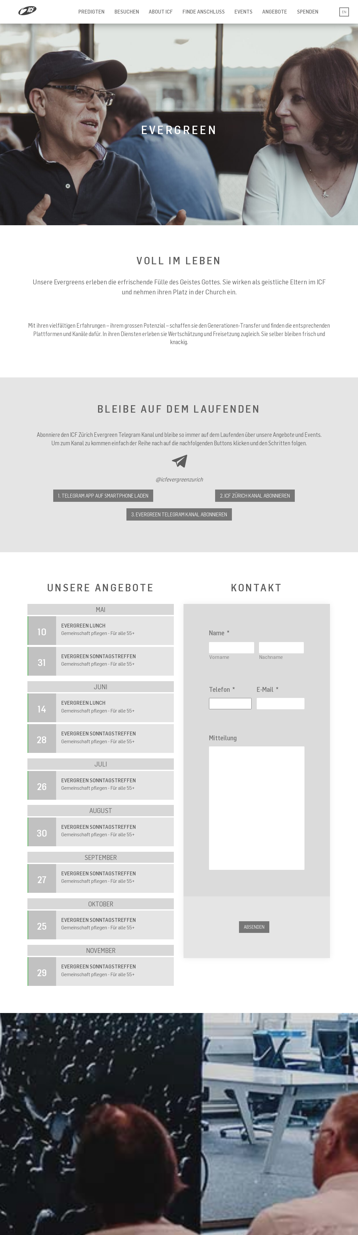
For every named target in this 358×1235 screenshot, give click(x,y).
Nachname (271, 657)
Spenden (307, 11)
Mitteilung (223, 738)
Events (243, 11)
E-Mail (267, 689)
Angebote (274, 11)
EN (344, 11)
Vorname (219, 657)
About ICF (161, 11)
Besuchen (126, 11)
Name (219, 633)
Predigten (91, 11)
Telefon (222, 689)
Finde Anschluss (204, 11)
